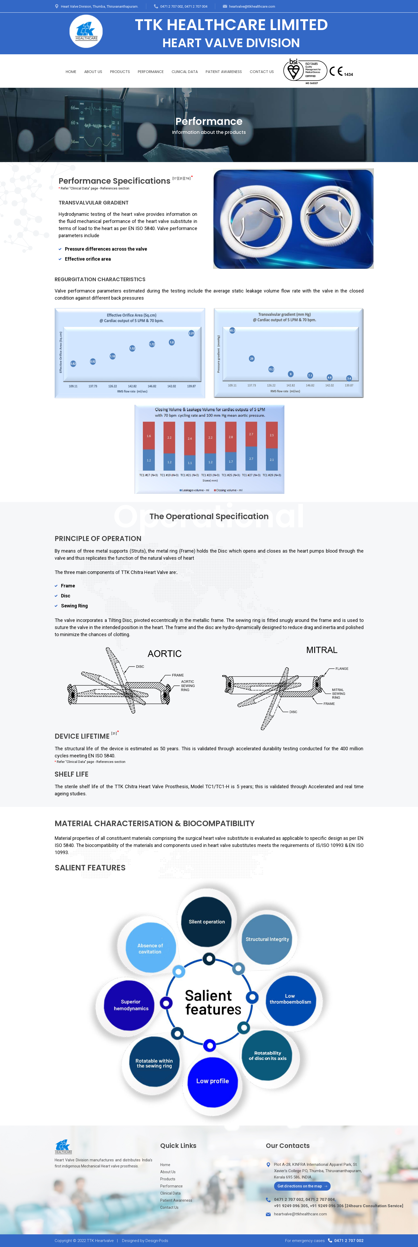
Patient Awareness (224, 71)
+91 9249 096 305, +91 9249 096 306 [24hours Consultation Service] (338, 1206)
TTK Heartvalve (100, 1240)
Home (71, 71)
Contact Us (262, 71)
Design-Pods (156, 1240)
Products (120, 71)
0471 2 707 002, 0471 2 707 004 (183, 6)
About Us (93, 71)
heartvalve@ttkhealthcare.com (252, 6)
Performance (151, 71)
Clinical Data (185, 71)
